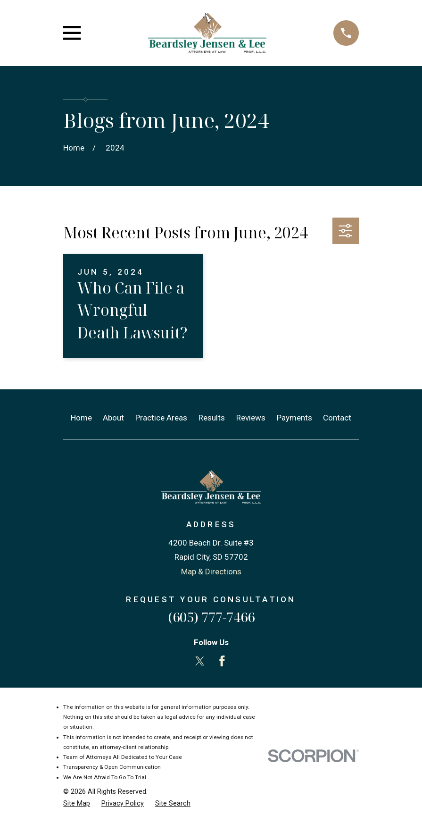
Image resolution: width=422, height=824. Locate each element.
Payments (294, 417)
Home (81, 417)
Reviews (250, 417)
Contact (337, 417)
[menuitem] (76, 804)
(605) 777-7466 (211, 617)
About (113, 417)
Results (212, 417)
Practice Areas (161, 417)
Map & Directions (211, 571)
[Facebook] (222, 661)
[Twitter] (200, 661)
